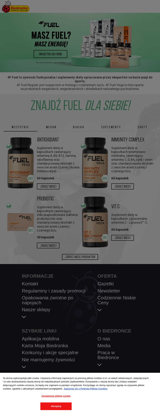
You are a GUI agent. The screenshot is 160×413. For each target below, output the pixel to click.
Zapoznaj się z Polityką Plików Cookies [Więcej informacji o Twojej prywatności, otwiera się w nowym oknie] (86, 388)
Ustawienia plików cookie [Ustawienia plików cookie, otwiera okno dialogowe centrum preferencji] (56, 396)
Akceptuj (56, 406)
